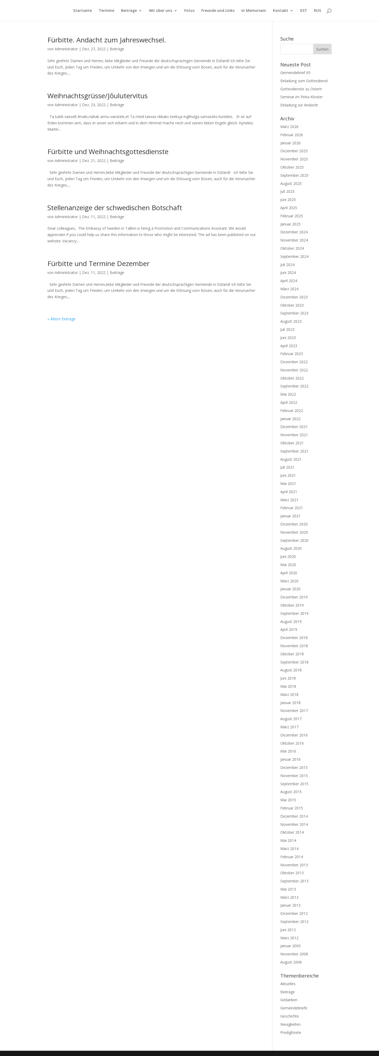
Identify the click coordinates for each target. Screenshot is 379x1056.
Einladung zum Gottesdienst (304, 80)
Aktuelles (288, 983)
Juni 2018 (288, 678)
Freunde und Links (218, 11)
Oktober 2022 (292, 378)
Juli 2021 (287, 467)
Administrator (66, 48)
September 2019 (294, 613)
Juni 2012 (288, 929)
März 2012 (289, 937)
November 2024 (294, 240)
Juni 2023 (288, 337)
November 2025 (294, 158)
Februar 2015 (291, 808)
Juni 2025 (288, 199)
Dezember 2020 (294, 524)
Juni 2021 (288, 475)
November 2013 (294, 864)
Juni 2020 (288, 556)
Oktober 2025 (292, 167)
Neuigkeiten (290, 1024)
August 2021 (291, 459)
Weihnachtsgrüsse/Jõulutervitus (97, 95)
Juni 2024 (288, 272)
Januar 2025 (290, 224)
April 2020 (288, 572)
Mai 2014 (288, 840)
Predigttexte (290, 1032)
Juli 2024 (287, 264)
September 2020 (294, 540)
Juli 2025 (287, 191)
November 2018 (294, 645)
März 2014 (289, 848)
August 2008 (291, 962)
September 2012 (294, 921)
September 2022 (294, 386)
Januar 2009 (290, 945)
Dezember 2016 (294, 735)
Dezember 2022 (294, 361)
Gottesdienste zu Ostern (301, 88)
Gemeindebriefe (293, 1007)
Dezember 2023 (294, 296)
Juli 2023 (287, 329)
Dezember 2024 (294, 231)
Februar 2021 (291, 507)
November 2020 (294, 532)
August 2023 (291, 321)
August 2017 (291, 718)
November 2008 (294, 953)
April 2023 (288, 345)
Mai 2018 (288, 686)
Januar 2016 (290, 759)
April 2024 (288, 280)
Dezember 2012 (294, 913)
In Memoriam (253, 11)
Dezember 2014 (294, 816)
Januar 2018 (290, 702)
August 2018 (291, 669)
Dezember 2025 (294, 150)
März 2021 (289, 499)
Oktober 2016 (292, 743)
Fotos (189, 11)
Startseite (82, 11)
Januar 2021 (290, 515)
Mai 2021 (288, 483)
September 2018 (294, 662)
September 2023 (294, 313)
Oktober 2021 (292, 442)
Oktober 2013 (292, 872)
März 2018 (289, 694)
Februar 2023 (291, 353)
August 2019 (291, 621)
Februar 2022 (291, 410)
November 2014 (294, 824)
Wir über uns (160, 11)
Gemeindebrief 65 (295, 72)
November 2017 (294, 710)
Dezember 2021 (294, 426)
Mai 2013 (288, 889)
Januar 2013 (290, 905)
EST (303, 11)
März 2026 (289, 126)
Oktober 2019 (292, 605)
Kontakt (280, 11)
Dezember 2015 (294, 767)
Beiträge (129, 11)
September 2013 (294, 880)
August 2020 (291, 548)
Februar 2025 (291, 215)
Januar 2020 (290, 588)
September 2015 (294, 783)
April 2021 (288, 491)
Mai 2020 (288, 564)
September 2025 (294, 175)
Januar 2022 (290, 418)
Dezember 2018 (294, 637)
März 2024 (289, 288)
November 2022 (294, 369)
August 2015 (291, 791)
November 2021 (294, 434)
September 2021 (294, 451)
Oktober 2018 (292, 653)
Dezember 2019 (294, 597)
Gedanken (288, 999)
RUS (317, 11)
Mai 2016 (288, 751)
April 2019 (288, 629)
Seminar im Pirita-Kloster (301, 96)
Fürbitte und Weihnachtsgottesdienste (107, 151)
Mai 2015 (288, 799)
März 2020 (289, 580)
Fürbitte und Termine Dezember (98, 263)
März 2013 (289, 897)
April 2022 (288, 402)
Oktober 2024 (292, 248)
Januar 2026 (290, 142)
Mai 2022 (288, 394)
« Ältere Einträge (61, 318)
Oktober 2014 (292, 832)
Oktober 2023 (292, 305)
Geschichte (289, 1016)
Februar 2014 (291, 856)
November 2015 (294, 775)
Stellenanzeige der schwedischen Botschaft (114, 207)
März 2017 (289, 726)
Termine (106, 11)
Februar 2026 (291, 134)
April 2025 (288, 207)
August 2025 (291, 183)
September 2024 (294, 256)
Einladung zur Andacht (299, 104)
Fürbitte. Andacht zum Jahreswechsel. (106, 40)
